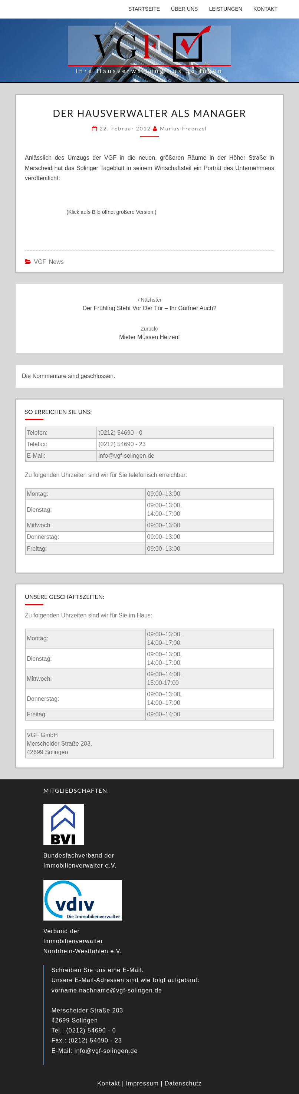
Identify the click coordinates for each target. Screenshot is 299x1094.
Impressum (142, 1083)
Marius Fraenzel (183, 128)
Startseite (144, 9)
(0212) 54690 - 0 (120, 433)
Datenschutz (183, 1083)
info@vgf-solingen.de (126, 455)
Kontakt (265, 9)
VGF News (48, 262)
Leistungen (225, 9)
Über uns (184, 9)
